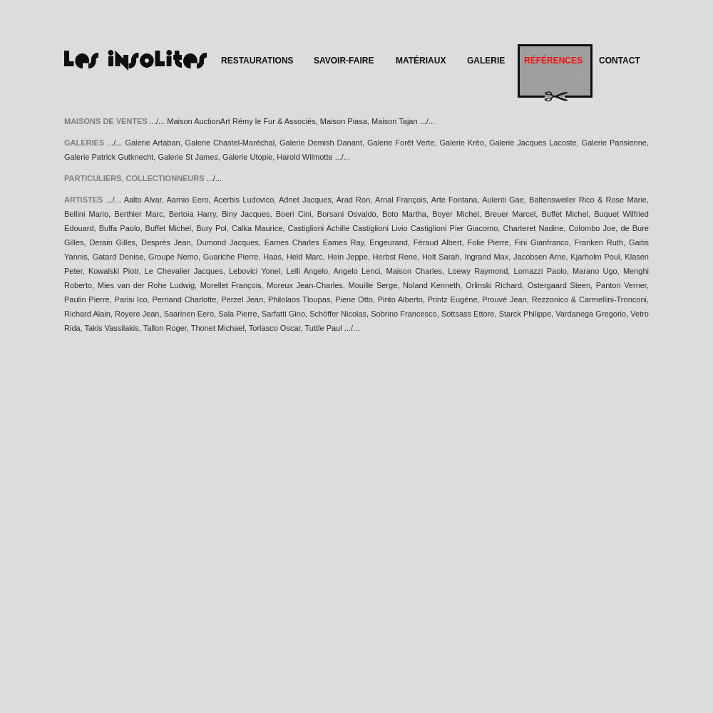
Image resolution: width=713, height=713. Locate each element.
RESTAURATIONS (257, 61)
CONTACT (619, 61)
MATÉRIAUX (421, 61)
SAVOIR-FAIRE (344, 61)
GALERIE (486, 61)
